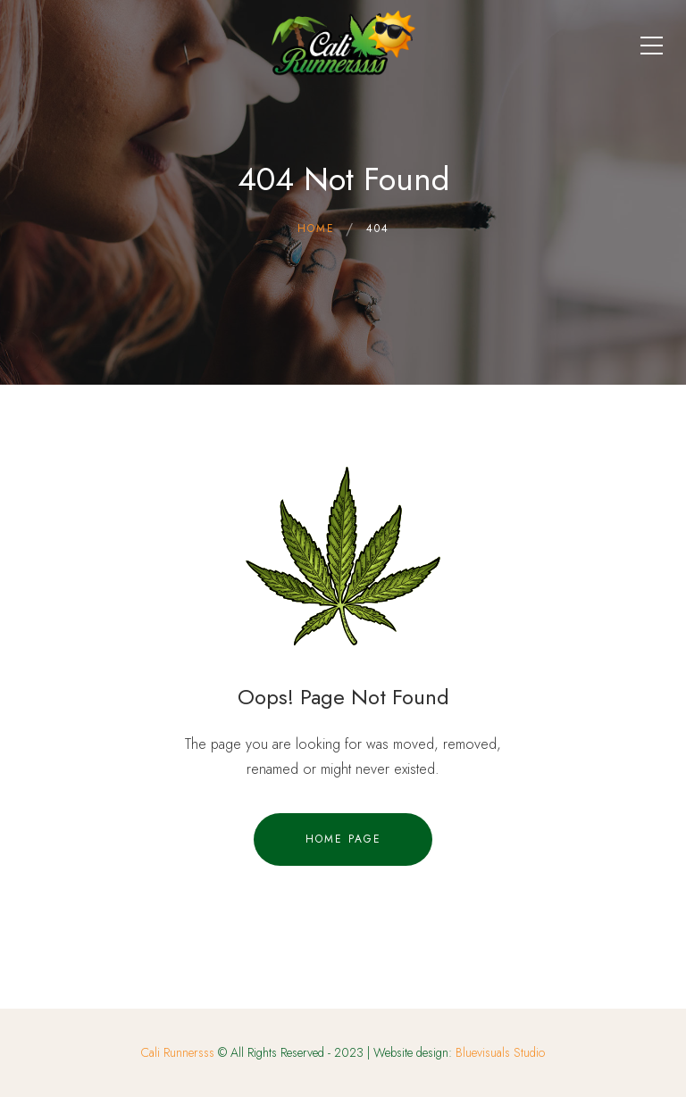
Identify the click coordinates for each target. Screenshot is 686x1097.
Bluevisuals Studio (500, 1052)
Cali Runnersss (177, 1052)
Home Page (343, 839)
